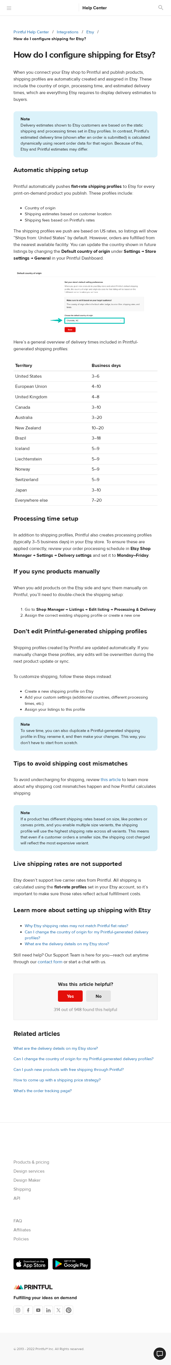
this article (111, 780)
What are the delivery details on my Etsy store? (67, 944)
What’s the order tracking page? (43, 1091)
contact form (50, 962)
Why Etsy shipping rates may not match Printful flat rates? (76, 926)
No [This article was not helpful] (99, 996)
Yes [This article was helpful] (70, 996)
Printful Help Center (31, 32)
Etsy (90, 32)
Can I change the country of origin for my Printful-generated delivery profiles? (84, 1059)
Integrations (67, 32)
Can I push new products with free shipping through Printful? (69, 1069)
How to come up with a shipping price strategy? (57, 1080)
